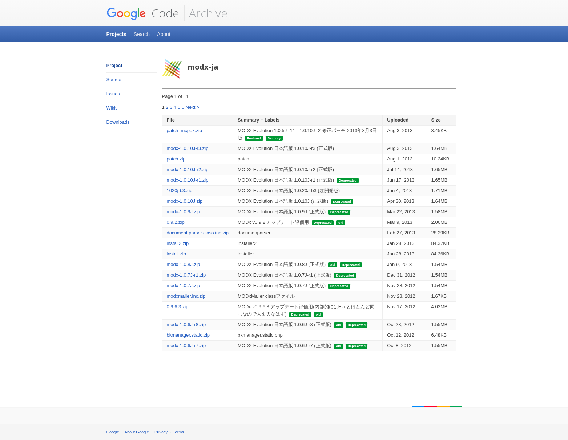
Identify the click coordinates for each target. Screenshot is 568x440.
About (163, 34)
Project (114, 65)
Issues (113, 93)
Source (113, 79)
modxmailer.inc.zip (186, 296)
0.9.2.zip (176, 222)
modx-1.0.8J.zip (183, 264)
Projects (116, 34)
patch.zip (176, 159)
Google (112, 432)
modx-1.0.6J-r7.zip (186, 345)
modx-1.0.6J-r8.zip (186, 324)
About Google (137, 432)
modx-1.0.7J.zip (183, 285)
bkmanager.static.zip (188, 335)
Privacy (161, 432)
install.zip (176, 254)
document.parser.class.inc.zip (198, 232)
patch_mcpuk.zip (184, 130)
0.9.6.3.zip (178, 306)
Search (142, 34)
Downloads (118, 122)
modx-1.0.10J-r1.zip (188, 180)
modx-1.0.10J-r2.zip (188, 169)
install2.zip (178, 243)
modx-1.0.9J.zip (183, 211)
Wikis (112, 108)
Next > (193, 107)
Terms (178, 432)
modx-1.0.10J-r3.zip (188, 148)
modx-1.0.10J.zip (185, 201)
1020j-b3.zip (180, 190)
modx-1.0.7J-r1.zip (186, 275)
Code (142, 13)
